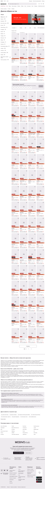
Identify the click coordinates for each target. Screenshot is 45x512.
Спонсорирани (14, 32)
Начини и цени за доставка (12, 471)
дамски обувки (21, 371)
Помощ (11, 481)
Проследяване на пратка (13, 476)
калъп (35, 372)
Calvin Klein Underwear (15, 434)
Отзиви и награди (30, 476)
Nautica (2, 432)
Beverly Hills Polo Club (15, 427)
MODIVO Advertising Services (21, 477)
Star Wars (2, 434)
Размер (21, 27)
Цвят (25, 27)
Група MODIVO (20, 473)
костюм (3, 377)
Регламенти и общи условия (21, 480)
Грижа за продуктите (30, 470)
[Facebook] (7, 470)
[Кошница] (43, 4)
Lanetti (35, 427)
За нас (19, 469)
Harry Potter (25, 429)
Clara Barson (25, 427)
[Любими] (41, 4)
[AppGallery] (39, 482)
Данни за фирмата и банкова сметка (21, 471)
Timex (35, 434)
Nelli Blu (13, 432)
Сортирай (14, 27)
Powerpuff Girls (25, 432)
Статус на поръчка (12, 474)
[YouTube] (4, 470)
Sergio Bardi (2, 427)
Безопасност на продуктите (29, 473)
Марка (35, 27)
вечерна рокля (11, 385)
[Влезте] (39, 4)
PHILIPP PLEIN (36, 429)
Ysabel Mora (24, 434)
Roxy (1, 429)
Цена (30, 27)
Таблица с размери (30, 469)
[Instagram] (2, 470)
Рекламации (11, 479)
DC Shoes (13, 429)
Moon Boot (35, 432)
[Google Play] (39, 477)
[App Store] (39, 479)
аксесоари (2, 396)
